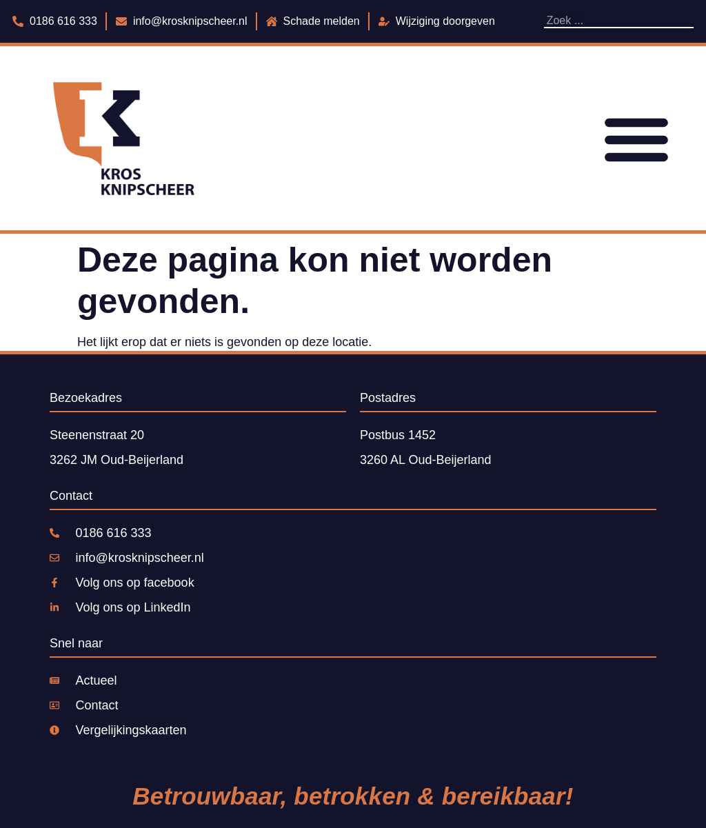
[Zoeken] (690, 20)
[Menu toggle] (636, 138)
